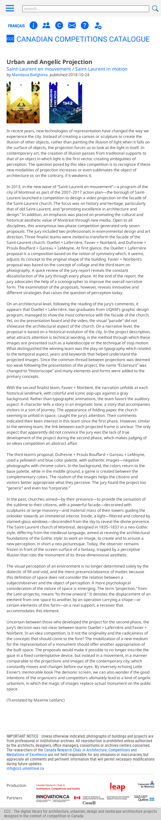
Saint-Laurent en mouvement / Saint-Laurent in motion (67, 69)
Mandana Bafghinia (30, 74)
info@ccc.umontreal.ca (25, 768)
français (16, 26)
